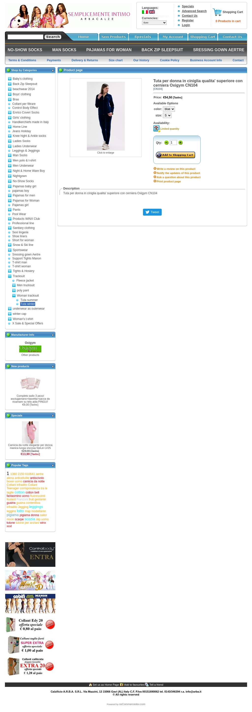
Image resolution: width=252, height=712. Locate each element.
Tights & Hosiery (23, 271)
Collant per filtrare (24, 104)
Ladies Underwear (25, 146)
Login (186, 25)
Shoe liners (19, 236)
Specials (188, 6)
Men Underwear (23, 165)
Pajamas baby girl (24, 186)
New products (20, 366)
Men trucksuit (25, 285)
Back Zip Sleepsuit (25, 84)
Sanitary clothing (24, 228)
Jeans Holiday (21, 131)
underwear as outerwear (29, 308)
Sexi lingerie (20, 232)
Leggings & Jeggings (26, 150)
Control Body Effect (25, 108)
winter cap (19, 314)
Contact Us (189, 15)
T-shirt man (19, 262)
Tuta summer (29, 300)
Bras (16, 99)
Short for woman (23, 240)
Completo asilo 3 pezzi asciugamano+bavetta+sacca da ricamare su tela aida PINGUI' (30, 398)
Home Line (20, 126)
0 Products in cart (228, 21)
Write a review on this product (176, 168)
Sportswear (20, 250)
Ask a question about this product (179, 177)
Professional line (23, 223)
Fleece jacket (25, 280)
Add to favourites (134, 684)
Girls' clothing (22, 117)
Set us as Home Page (106, 684)
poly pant (23, 290)
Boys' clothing (22, 94)
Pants (16, 209)
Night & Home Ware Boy (29, 171)
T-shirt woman (21, 266)
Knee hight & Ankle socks (29, 136)
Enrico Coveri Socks (26, 112)
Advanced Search (194, 11)
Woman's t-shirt (23, 319)
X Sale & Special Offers (27, 323)
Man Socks (20, 155)
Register (188, 20)
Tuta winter (27, 304)
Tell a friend (156, 684)
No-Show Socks (23, 181)
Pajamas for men (24, 195)
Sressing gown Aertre (26, 254)
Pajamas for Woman (26, 200)
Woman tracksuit (28, 295)
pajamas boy (20, 190)
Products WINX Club (26, 219)
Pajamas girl (20, 205)
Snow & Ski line (23, 245)
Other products (30, 354)
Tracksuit (19, 276)
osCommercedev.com (132, 704)
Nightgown (20, 176)
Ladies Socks (21, 141)
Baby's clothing (22, 78)
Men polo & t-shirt (24, 160)
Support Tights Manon (26, 258)
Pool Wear (19, 214)
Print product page (169, 181)
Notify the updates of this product (178, 173)
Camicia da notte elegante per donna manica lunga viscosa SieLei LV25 (30, 446)
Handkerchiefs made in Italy (30, 122)
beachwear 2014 (24, 89)
